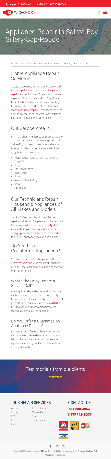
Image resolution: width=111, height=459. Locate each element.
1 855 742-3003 (79, 414)
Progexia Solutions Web (87, 451)
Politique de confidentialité (55, 455)
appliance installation (32, 90)
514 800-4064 (79, 409)
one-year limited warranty (33, 335)
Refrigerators (38, 420)
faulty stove (52, 225)
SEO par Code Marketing (51, 451)
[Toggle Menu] (105, 13)
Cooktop (36, 416)
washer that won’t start (24, 229)
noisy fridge (38, 225)
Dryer (13, 420)
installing (47, 217)
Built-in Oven (17, 424)
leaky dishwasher (21, 225)
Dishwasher (38, 412)
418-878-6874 (41, 4)
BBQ (13, 416)
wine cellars (39, 262)
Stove (14, 412)
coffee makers (19, 262)
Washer (15, 408)
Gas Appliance (39, 408)
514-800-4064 (25, 4)
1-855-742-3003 (58, 4)
